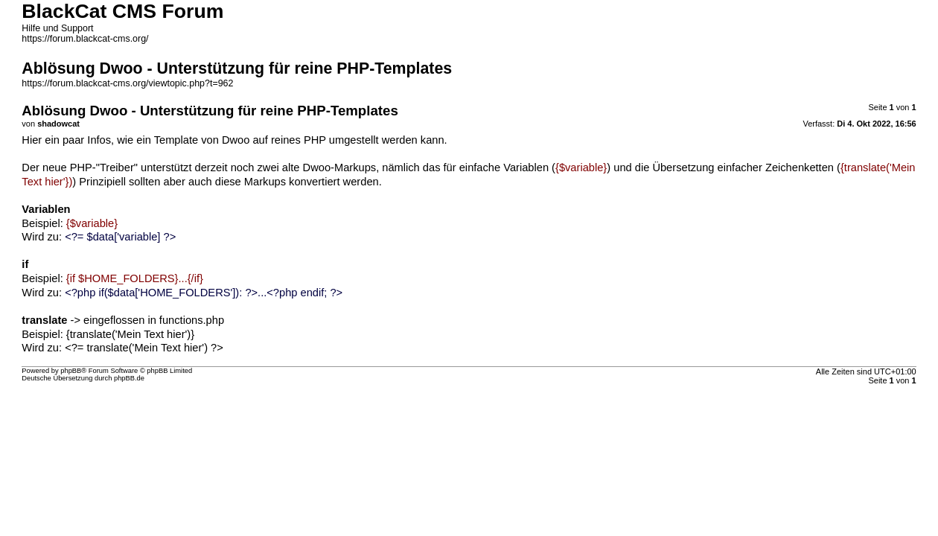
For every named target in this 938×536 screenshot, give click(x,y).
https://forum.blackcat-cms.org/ (85, 39)
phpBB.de (129, 378)
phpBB (70, 370)
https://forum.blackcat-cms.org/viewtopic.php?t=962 (127, 83)
